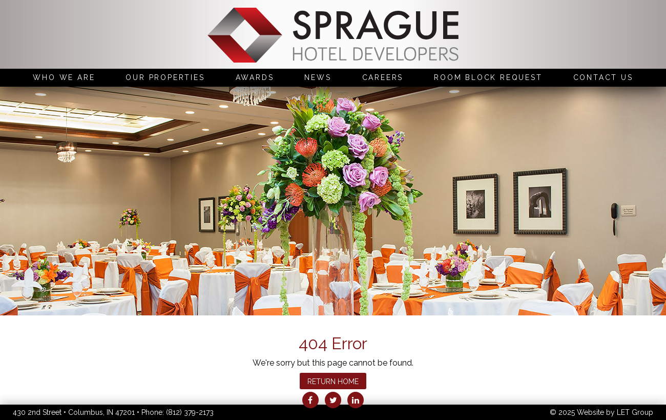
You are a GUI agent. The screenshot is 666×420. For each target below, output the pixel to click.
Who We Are (64, 77)
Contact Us (603, 77)
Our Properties (165, 77)
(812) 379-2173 (190, 412)
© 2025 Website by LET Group (601, 412)
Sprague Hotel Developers (333, 36)
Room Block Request (488, 77)
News (317, 77)
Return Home (333, 381)
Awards (255, 77)
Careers (383, 77)
